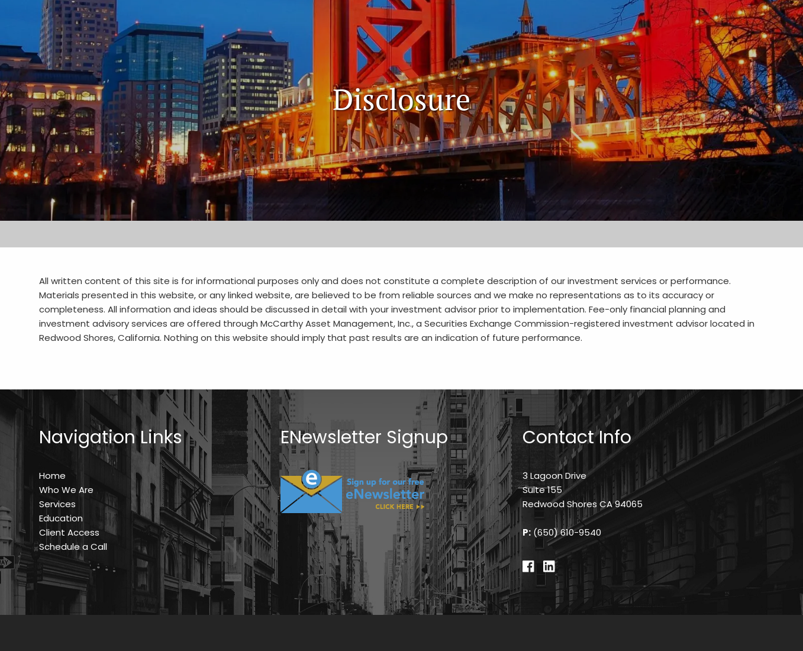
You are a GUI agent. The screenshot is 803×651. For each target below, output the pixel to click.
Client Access (69, 532)
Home (52, 475)
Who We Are (66, 490)
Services (57, 504)
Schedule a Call (73, 546)
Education (61, 518)
